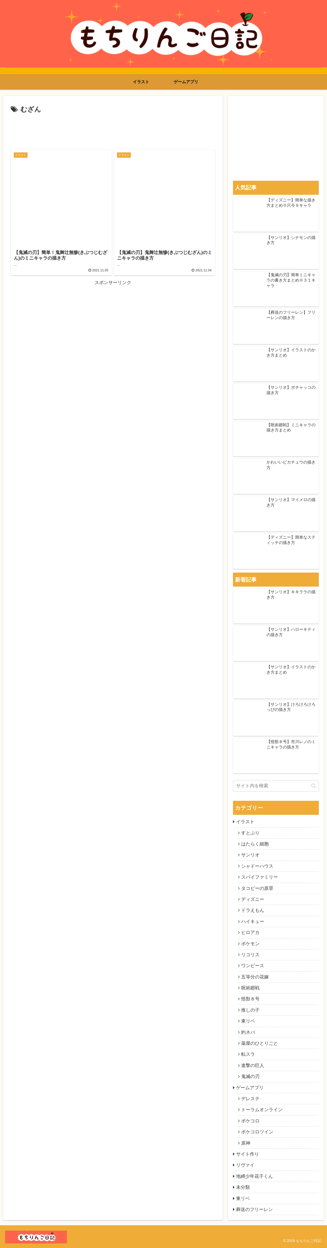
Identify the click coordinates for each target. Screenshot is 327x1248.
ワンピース (252, 965)
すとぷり (250, 832)
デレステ (250, 1098)
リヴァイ (245, 1165)
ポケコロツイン (257, 1131)
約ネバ (248, 1032)
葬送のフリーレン (254, 1209)
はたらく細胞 (255, 843)
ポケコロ (250, 1120)
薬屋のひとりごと (259, 1043)
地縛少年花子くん (254, 1176)
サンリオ (250, 854)
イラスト (245, 821)
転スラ (248, 1054)
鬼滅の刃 (250, 1076)
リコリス (250, 954)
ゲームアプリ (250, 1087)
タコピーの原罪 (257, 888)
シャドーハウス (257, 866)
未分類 (243, 1187)
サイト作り (247, 1154)
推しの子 (250, 1010)
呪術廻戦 (250, 987)
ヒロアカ (250, 932)
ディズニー (252, 899)
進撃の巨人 (252, 1065)
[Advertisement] (113, 129)
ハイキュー (252, 921)
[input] (276, 786)
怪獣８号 (250, 998)
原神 (245, 1143)
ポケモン (250, 943)
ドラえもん (252, 910)
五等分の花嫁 (255, 976)
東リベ (248, 1021)
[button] (313, 786)
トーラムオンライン (262, 1109)
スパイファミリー (259, 877)
